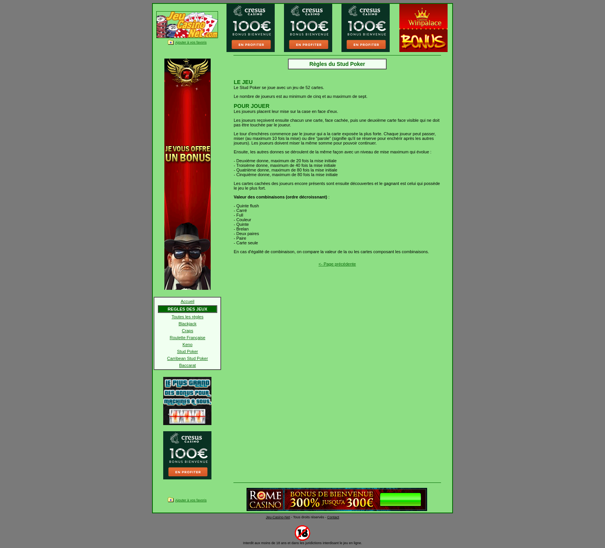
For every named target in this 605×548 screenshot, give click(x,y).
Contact (333, 517)
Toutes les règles (188, 316)
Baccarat (187, 365)
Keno (188, 344)
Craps (187, 330)
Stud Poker (187, 351)
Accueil (187, 301)
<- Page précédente (337, 264)
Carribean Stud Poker (187, 358)
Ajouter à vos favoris (191, 42)
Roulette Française (187, 337)
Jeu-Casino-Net (278, 517)
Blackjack (187, 323)
